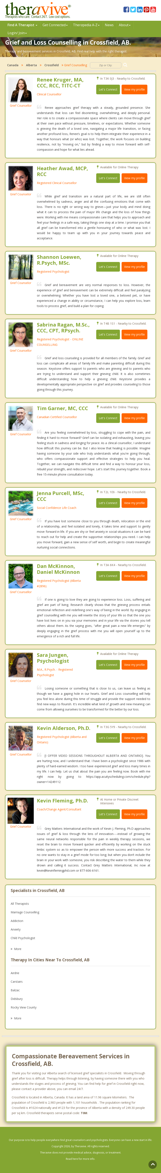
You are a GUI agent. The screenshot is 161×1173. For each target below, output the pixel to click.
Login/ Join (17, 33)
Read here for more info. (80, 1159)
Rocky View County (23, 1007)
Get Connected (55, 25)
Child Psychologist (23, 938)
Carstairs (17, 982)
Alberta (31, 65)
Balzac (15, 990)
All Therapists (20, 904)
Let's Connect (108, 89)
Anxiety (16, 929)
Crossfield (51, 65)
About (125, 25)
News (109, 25)
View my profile (134, 89)
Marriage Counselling (25, 912)
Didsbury (17, 999)
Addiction (17, 921)
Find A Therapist (22, 25)
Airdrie (15, 973)
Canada (12, 65)
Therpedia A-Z (86, 25)
